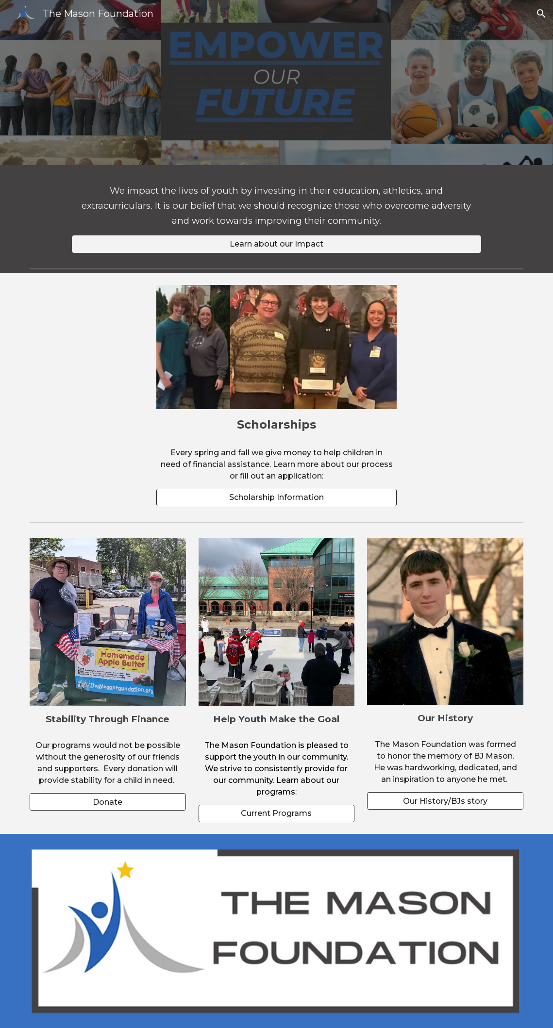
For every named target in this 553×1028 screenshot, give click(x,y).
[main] (276, 206)
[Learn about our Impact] (276, 244)
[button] (541, 13)
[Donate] (107, 802)
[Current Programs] (276, 813)
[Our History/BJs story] (445, 801)
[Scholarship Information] (276, 497)
